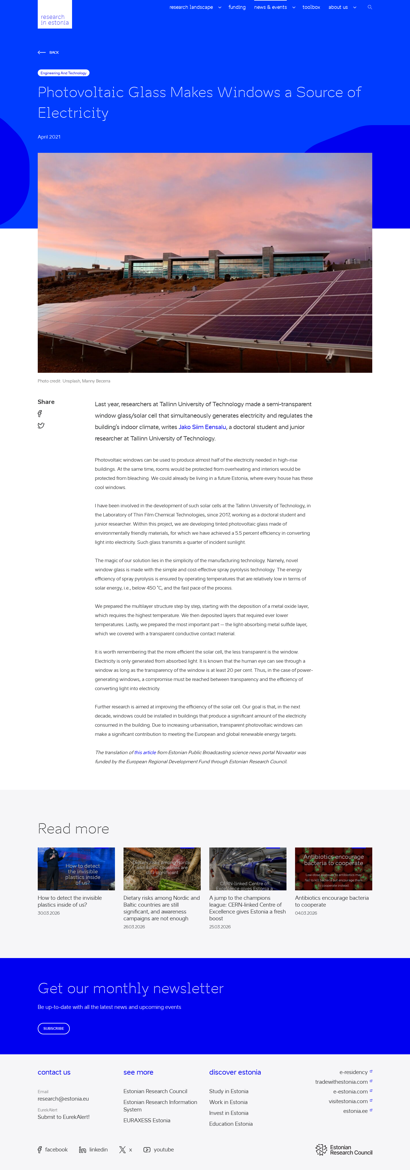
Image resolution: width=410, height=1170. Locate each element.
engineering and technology (64, 73)
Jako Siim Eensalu (202, 427)
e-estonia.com (350, 1092)
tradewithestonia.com (341, 1082)
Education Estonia (231, 1124)
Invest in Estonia (228, 1113)
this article (145, 752)
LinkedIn (93, 1150)
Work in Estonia (228, 1102)
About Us (338, 7)
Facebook (53, 1149)
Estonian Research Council (155, 1091)
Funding (237, 7)
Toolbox (311, 7)
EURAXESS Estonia (147, 1120)
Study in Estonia (228, 1091)
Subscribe (53, 1028)
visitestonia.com (348, 1101)
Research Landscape (191, 7)
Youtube (159, 1150)
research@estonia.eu (63, 1099)
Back (48, 52)
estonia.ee (355, 1111)
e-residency (354, 1072)
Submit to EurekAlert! (64, 1117)
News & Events (270, 7)
